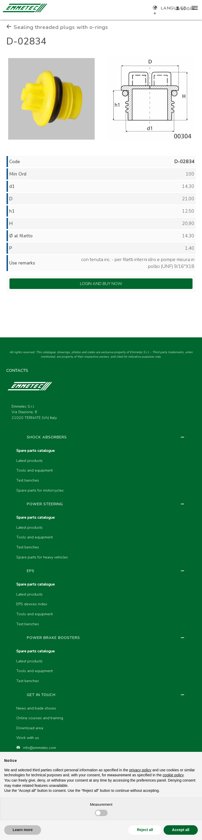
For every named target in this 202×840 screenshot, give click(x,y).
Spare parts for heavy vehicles (42, 557)
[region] (101, 604)
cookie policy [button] (173, 775)
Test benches (27, 480)
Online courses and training (39, 718)
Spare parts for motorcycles (40, 490)
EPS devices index (31, 604)
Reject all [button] (145, 830)
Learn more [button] (23, 830)
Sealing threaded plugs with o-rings (57, 27)
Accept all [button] (180, 830)
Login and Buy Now (101, 284)
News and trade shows (36, 708)
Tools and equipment (34, 470)
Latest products (29, 460)
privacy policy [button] (140, 770)
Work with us (27, 737)
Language (169, 8)
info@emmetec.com (36, 747)
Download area (29, 728)
